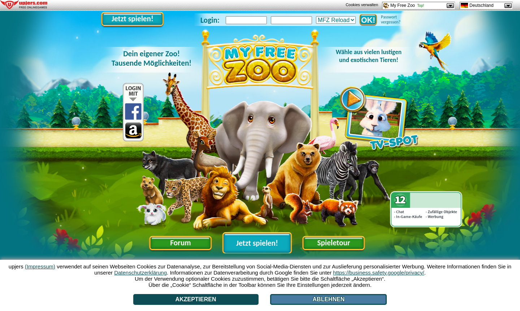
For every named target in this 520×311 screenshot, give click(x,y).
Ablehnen (329, 299)
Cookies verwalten (362, 5)
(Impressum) (40, 266)
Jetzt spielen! (132, 18)
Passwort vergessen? (390, 19)
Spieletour (333, 243)
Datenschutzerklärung (140, 273)
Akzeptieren (196, 299)
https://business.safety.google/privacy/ (378, 273)
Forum (180, 243)
